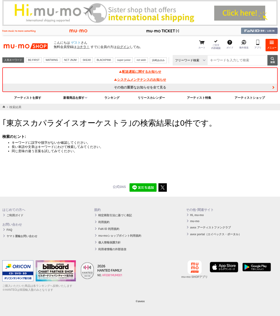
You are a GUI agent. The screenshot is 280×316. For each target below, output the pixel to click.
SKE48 (87, 60)
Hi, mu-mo (197, 215)
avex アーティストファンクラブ (210, 227)
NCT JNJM (70, 60)
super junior (123, 60)
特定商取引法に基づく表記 (115, 215)
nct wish (141, 60)
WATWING (52, 60)
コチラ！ (83, 47)
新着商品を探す (73, 97)
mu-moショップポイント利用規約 (119, 235)
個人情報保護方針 (109, 242)
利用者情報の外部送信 (112, 249)
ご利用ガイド (15, 215)
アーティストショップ (249, 97)
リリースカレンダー (151, 97)
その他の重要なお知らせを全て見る (140, 87)
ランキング (111, 97)
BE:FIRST (34, 60)
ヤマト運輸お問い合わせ (22, 236)
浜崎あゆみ (158, 60)
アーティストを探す (27, 97)
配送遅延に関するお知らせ (140, 71)
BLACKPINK (104, 60)
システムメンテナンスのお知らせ (140, 79)
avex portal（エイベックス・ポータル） (215, 234)
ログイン (123, 47)
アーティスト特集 (199, 97)
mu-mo (195, 221)
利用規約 (103, 222)
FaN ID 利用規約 (108, 229)
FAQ (9, 229)
